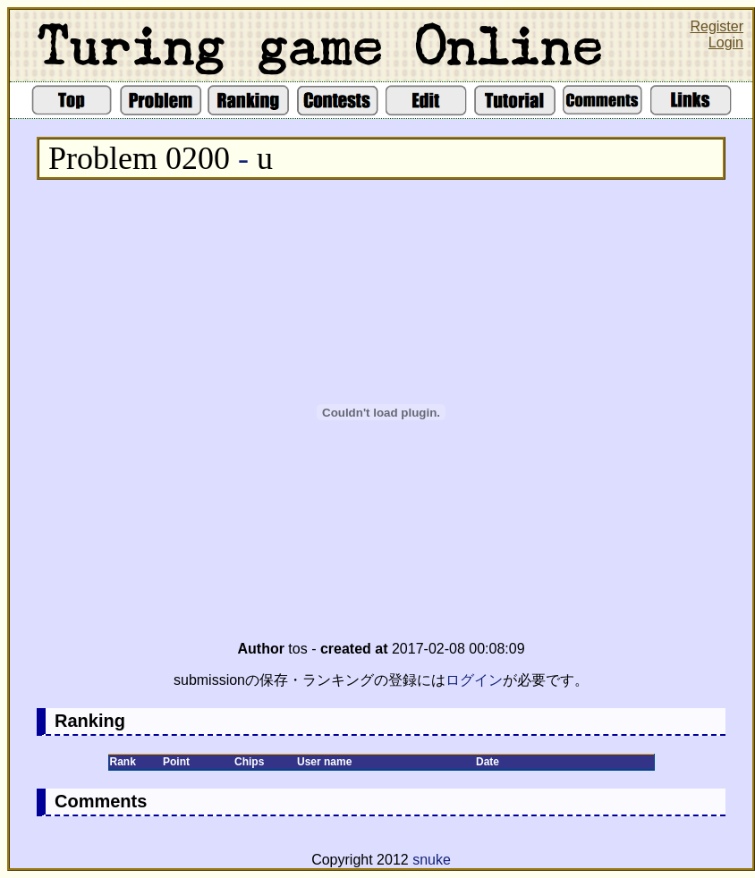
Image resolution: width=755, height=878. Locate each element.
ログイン (474, 680)
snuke (431, 859)
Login (725, 42)
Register (716, 26)
